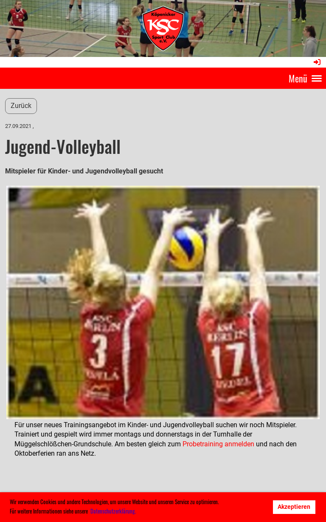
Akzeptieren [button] (294, 507)
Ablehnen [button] (250, 507)
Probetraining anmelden (218, 444)
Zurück (21, 106)
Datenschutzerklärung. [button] (113, 511)
